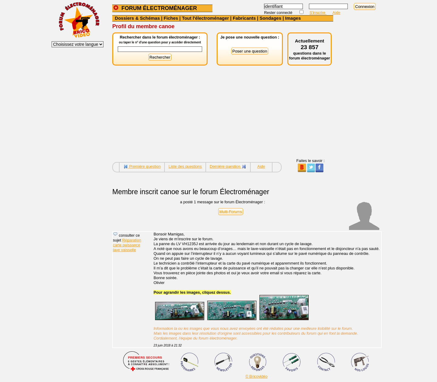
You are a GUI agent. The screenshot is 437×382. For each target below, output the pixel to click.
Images (293, 18)
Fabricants (244, 18)
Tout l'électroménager (205, 18)
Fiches (171, 18)
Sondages (270, 18)
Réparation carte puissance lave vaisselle (127, 245)
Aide (336, 12)
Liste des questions (185, 166)
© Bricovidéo (257, 376)
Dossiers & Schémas (137, 18)
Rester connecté (278, 12)
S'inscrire (318, 12)
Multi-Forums (230, 211)
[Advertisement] (222, 115)
